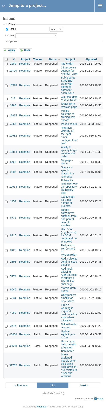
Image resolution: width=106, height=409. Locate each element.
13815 (13, 115)
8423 (13, 250)
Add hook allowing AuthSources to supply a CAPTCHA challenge (68, 276)
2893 (13, 261)
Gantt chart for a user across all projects (67, 201)
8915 (13, 235)
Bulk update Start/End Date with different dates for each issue (68, 85)
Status (12, 29)
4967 (13, 124)
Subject (70, 59)
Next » (84, 385)
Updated (91, 59)
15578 (13, 85)
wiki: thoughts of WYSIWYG (69, 98)
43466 (13, 334)
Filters (11, 24)
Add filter (10, 35)
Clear (27, 50)
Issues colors (69, 124)
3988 (13, 105)
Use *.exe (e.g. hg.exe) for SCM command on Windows (69, 235)
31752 (13, 365)
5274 (13, 276)
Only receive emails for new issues (68, 298)
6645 (13, 289)
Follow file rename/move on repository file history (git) (69, 186)
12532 (13, 135)
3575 (13, 325)
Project (25, 59)
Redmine (24, 63)
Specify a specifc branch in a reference (67, 172)
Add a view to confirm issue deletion (69, 261)
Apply (11, 50)
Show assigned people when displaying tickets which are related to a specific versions (69, 365)
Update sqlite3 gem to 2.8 (68, 334)
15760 (13, 70)
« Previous (21, 385)
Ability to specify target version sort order (69, 152)
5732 (13, 217)
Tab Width (67, 63)
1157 (13, 201)
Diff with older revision (69, 326)
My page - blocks (67, 162)
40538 (13, 346)
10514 (13, 186)
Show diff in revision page (69, 105)
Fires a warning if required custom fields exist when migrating (69, 312)
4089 (13, 312)
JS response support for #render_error (69, 70)
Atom (100, 398)
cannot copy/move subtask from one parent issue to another (68, 217)
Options (12, 41)
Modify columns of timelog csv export (68, 115)
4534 (13, 298)
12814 (13, 151)
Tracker (38, 59)
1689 (13, 63)
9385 (13, 171)
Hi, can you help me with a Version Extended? (68, 346)
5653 (13, 161)
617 (13, 98)
